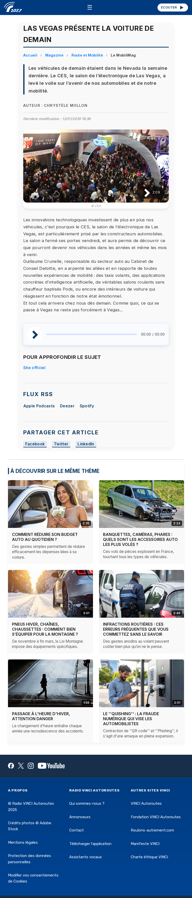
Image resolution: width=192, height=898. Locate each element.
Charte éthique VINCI (149, 857)
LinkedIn (86, 444)
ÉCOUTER (172, 7)
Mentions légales (23, 842)
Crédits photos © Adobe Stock (29, 826)
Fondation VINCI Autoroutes (156, 817)
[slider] (91, 334)
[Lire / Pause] (143, 192)
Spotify (87, 406)
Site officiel (34, 367)
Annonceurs (79, 817)
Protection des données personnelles (29, 858)
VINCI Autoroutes (146, 803)
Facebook (35, 444)
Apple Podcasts (39, 406)
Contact (76, 830)
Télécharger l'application (90, 843)
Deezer (67, 406)
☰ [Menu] (89, 7)
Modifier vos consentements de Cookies (33, 878)
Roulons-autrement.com (152, 830)
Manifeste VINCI (145, 843)
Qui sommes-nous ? (86, 803)
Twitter (61, 444)
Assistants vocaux (85, 857)
